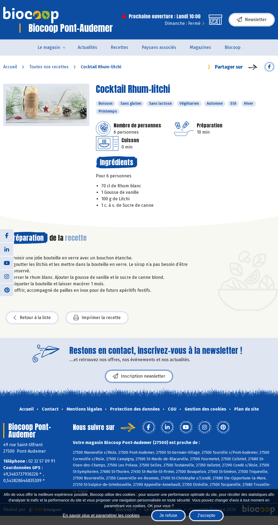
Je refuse (168, 515)
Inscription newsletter (139, 376)
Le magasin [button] (49, 47)
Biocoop (232, 47)
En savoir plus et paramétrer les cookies (101, 515)
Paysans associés (159, 47)
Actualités (87, 47)
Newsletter (252, 19)
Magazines (200, 47)
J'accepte (206, 515)
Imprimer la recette (97, 317)
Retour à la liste (32, 317)
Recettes (119, 47)
